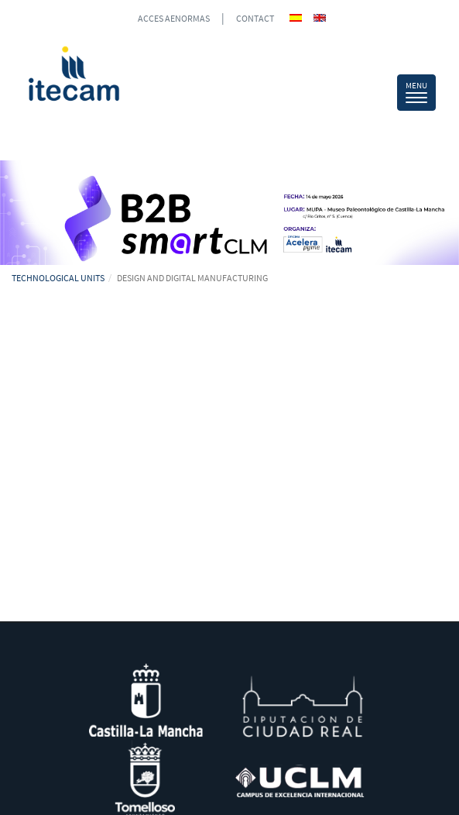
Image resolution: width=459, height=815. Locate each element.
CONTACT (255, 18)
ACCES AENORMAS (174, 18)
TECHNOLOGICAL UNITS (58, 278)
